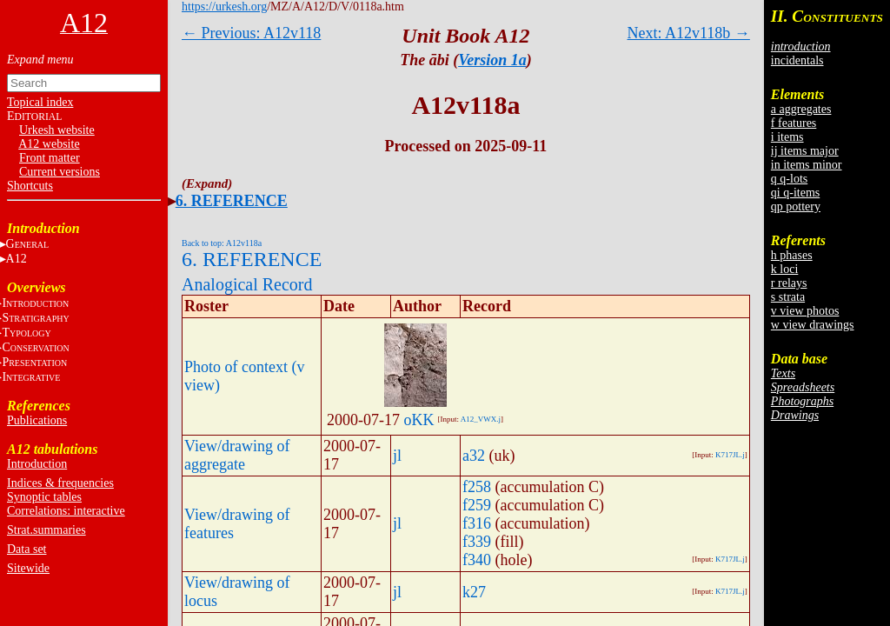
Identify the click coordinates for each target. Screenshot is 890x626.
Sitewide (28, 568)
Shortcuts (30, 185)
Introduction (37, 463)
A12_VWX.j (481, 419)
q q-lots (789, 178)
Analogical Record (247, 284)
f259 (476, 505)
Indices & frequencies (60, 482)
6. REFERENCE (232, 201)
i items (787, 136)
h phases (792, 255)
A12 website (48, 143)
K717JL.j (730, 454)
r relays (789, 283)
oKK (419, 420)
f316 (476, 523)
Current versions (59, 171)
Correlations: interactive (66, 510)
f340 (476, 560)
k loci (785, 269)
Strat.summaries (46, 529)
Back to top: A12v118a (222, 243)
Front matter (49, 157)
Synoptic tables (44, 496)
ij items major (805, 150)
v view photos (805, 310)
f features (793, 123)
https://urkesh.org (224, 6)
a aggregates (801, 109)
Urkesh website (57, 130)
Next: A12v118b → (689, 33)
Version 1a (492, 60)
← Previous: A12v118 (251, 33)
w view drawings (812, 324)
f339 (476, 541)
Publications (37, 420)
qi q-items (795, 192)
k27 (474, 592)
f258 (476, 487)
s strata (788, 296)
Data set (26, 549)
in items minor (806, 164)
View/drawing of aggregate (236, 455)
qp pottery (795, 206)
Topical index (40, 102)
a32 (473, 455)
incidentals (797, 60)
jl (397, 455)
